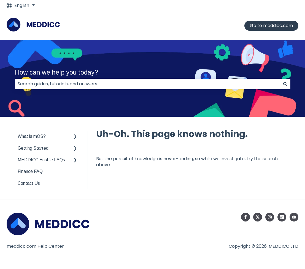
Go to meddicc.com (271, 25)
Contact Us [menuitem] (29, 183)
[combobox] (147, 84)
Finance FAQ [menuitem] (30, 171)
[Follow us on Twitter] (257, 217)
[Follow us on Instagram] (269, 217)
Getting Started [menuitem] (33, 148)
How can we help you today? (56, 72)
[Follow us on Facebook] (245, 217)
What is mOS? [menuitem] (32, 136)
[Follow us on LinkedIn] (281, 217)
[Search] (285, 84)
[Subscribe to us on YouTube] (294, 217)
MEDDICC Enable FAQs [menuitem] (41, 159)
